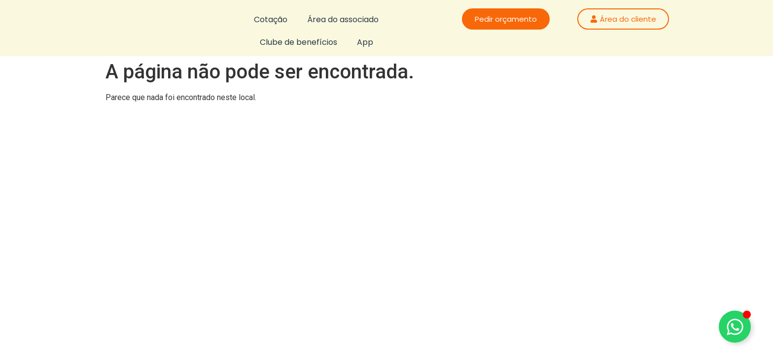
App (365, 42)
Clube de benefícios (298, 42)
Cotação (270, 19)
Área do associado (343, 19)
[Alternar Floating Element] (735, 327)
